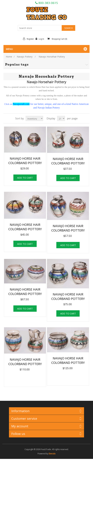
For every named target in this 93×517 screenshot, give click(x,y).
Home (9, 56)
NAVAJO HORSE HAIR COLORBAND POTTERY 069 (68, 230)
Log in (40, 38)
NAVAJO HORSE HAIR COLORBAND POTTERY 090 (68, 298)
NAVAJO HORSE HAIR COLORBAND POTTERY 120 (25, 363)
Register (29, 38)
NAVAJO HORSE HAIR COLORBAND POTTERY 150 (68, 362)
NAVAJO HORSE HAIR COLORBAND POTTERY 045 (68, 163)
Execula (52, 453)
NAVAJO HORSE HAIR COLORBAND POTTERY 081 (25, 293)
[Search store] (40, 28)
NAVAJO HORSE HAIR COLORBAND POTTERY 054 (25, 229)
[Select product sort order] (34, 118)
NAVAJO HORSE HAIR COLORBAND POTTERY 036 (25, 162)
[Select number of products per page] (61, 118)
